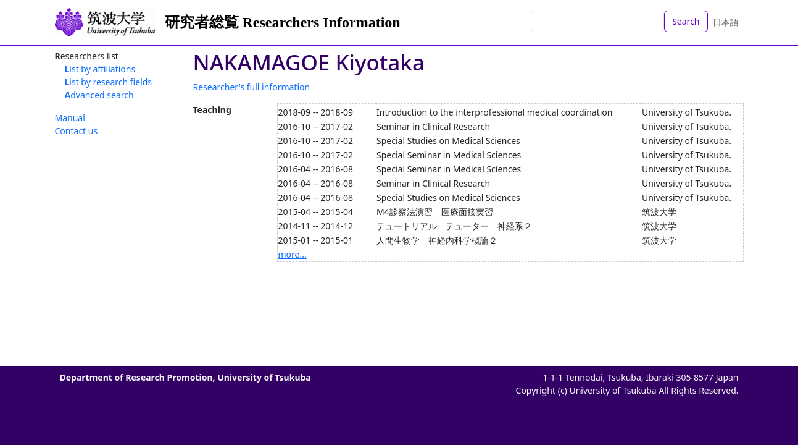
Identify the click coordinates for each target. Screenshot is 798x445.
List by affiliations (100, 69)
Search (685, 21)
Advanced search (99, 95)
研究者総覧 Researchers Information (283, 22)
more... (292, 254)
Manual (70, 118)
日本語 (726, 22)
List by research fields (108, 82)
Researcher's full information (251, 87)
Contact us (76, 131)
